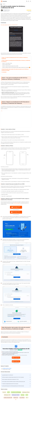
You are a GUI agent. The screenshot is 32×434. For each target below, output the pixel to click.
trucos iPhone (22, 397)
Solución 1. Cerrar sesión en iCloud (7, 63)
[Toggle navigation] (30, 1)
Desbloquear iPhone (25, 392)
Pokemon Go (16, 397)
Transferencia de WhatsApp (16, 392)
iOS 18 (27, 394)
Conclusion (4, 72)
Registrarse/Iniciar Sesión (7, 368)
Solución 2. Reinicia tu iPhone (6, 64)
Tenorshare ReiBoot (17, 203)
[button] (15, 399)
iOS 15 (8, 11)
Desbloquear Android (15, 394)
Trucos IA (4, 392)
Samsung (22, 394)
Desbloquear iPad (7, 394)
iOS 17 (27, 397)
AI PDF (8, 392)
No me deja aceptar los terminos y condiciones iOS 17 (9, 24)
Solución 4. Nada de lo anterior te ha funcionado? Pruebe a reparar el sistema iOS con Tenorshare (15, 67)
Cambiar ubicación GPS (8, 397)
